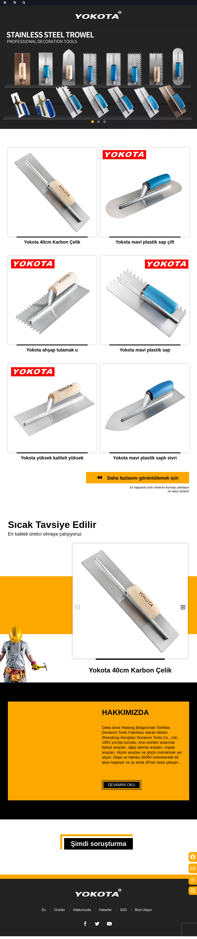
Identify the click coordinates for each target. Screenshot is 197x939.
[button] (92, 121)
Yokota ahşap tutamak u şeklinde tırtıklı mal (52, 352)
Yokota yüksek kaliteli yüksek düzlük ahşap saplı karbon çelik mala (52, 461)
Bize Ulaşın (143, 912)
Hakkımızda (82, 912)
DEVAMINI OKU (122, 786)
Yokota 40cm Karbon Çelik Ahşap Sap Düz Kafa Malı (52, 244)
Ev (43, 912)
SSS (123, 912)
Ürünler (59, 912)
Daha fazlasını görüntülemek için (141, 479)
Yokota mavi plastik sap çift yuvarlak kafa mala (144, 244)
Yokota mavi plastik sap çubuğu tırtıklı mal (145, 352)
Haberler (105, 912)
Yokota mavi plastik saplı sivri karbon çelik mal (144, 461)
